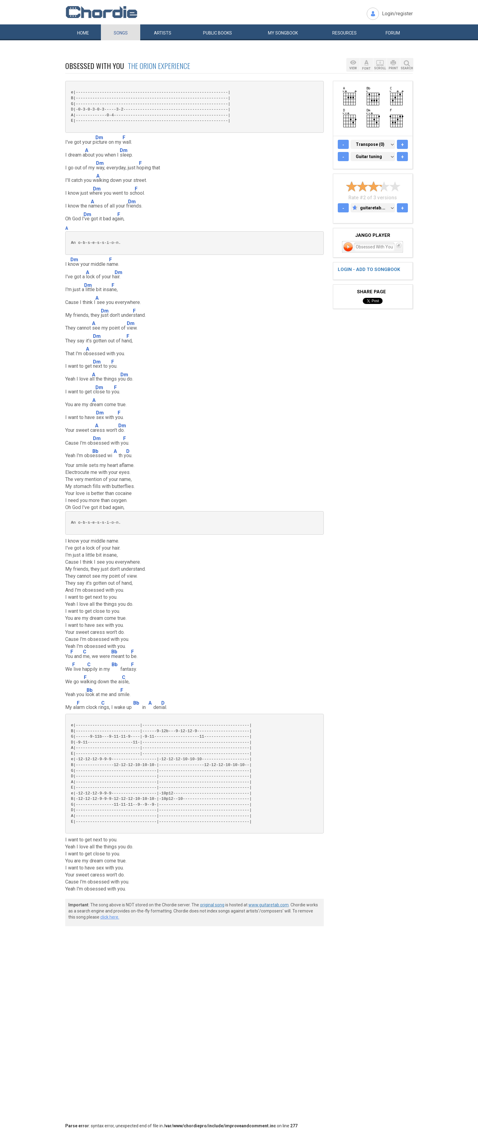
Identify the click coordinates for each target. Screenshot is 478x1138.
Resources (344, 33)
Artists (162, 33)
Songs (121, 33)
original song (212, 904)
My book (283, 33)
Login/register (397, 13)
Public (217, 33)
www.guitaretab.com (268, 904)
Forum (393, 33)
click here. (109, 917)
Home (83, 33)
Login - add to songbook (369, 269)
